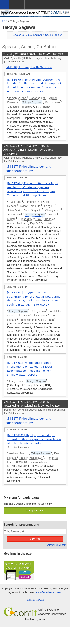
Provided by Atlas (35, 619)
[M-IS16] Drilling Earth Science (28, 67)
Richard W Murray (30, 219)
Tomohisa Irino (17, 98)
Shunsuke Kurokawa (20, 106)
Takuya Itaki (15, 214)
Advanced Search (56, 544)
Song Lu (49, 206)
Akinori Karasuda (30, 206)
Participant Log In (35, 510)
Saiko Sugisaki (32, 210)
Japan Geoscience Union (47, 592)
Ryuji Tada (42, 106)
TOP (4, 21)
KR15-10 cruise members (31, 462)
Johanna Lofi (37, 98)
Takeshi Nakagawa (31, 457)
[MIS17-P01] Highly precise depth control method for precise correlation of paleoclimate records (34, 439)
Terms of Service (35, 599)
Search (35, 538)
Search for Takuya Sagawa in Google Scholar (37, 35)
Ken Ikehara (52, 102)
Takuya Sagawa (20, 21)
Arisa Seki (14, 210)
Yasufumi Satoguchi (36, 315)
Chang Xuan (52, 210)
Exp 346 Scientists (41, 223)
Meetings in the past (18, 553)
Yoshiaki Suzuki (18, 453)
